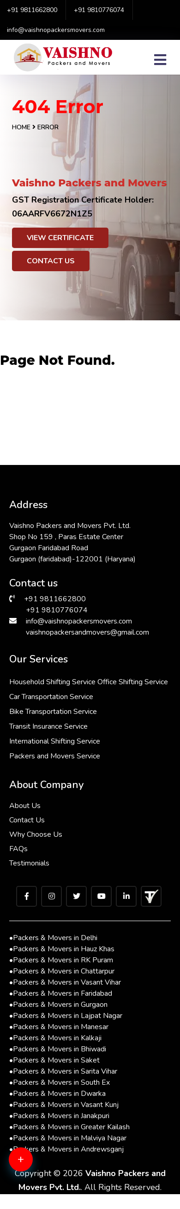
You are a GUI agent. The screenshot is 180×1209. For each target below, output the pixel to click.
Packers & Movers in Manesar (58, 1026)
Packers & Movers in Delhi (53, 937)
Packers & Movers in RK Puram (61, 960)
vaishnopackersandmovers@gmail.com (87, 632)
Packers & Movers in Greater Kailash (69, 1127)
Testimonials (29, 863)
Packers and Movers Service (54, 756)
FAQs (18, 849)
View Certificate (60, 238)
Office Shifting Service (132, 682)
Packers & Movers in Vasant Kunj (64, 1104)
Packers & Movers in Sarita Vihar (63, 1071)
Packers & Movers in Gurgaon (58, 1004)
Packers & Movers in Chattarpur (61, 971)
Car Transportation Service (51, 697)
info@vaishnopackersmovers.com (56, 29)
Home (21, 127)
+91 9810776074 (99, 10)
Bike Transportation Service (53, 711)
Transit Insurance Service (48, 726)
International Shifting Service (54, 741)
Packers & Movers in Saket (54, 1060)
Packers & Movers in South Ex (59, 1082)
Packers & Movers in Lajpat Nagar (65, 1015)
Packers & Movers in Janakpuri (59, 1115)
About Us (25, 806)
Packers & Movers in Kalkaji (55, 1038)
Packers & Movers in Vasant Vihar (65, 982)
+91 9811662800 (32, 10)
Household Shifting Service (52, 682)
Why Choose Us (35, 834)
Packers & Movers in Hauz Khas (61, 948)
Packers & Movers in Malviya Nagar (67, 1138)
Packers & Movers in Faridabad (60, 993)
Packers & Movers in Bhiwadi (57, 1049)
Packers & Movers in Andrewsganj (66, 1149)
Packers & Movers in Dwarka (57, 1093)
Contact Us (51, 261)
